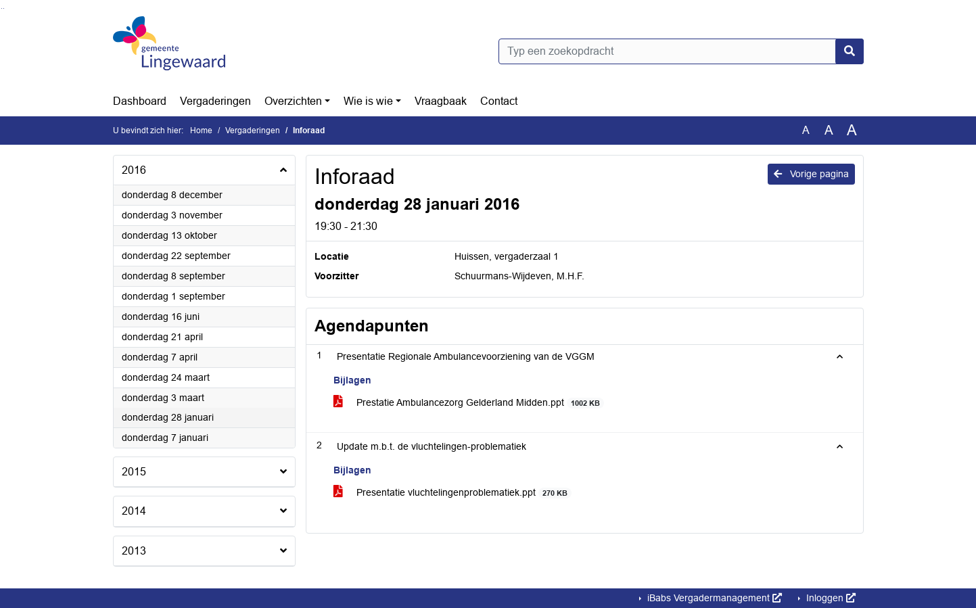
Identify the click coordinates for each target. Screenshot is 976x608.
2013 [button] (134, 551)
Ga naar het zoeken (1, 8)
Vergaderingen (215, 101)
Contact (498, 101)
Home (201, 130)
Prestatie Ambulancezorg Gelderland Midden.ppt (469, 402)
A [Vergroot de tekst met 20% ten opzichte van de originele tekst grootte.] (828, 130)
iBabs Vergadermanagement (713, 597)
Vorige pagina (811, 173)
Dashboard (139, 101)
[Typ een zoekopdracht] (681, 51)
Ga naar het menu (3, 8)
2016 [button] (134, 170)
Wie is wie (368, 101)
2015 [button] (134, 471)
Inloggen (830, 597)
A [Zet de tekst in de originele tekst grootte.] (806, 130)
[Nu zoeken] (849, 51)
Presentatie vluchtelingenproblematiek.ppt (452, 492)
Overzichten (293, 101)
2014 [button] (134, 511)
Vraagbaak (441, 101)
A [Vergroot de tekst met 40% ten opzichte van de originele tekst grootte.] (852, 130)
